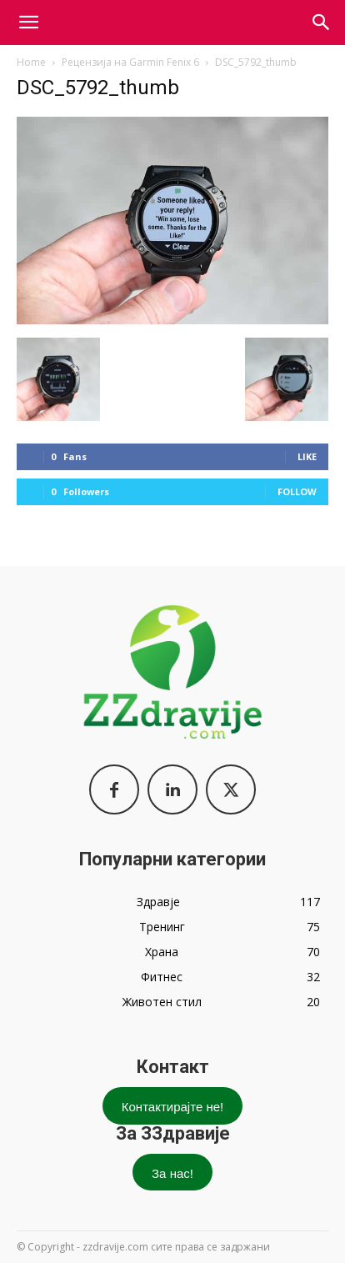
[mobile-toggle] (28, 22)
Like (307, 456)
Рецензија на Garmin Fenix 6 (130, 62)
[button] (321, 22)
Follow (297, 491)
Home (31, 62)
